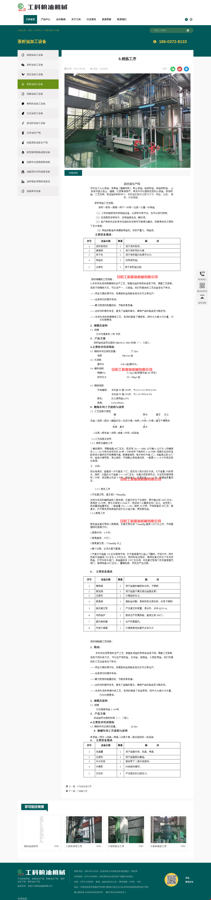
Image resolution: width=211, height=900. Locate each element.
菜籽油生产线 (34, 873)
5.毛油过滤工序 (84, 778)
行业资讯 (142, 8)
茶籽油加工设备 (52, 22)
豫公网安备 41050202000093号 (88, 884)
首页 (30, 22)
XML (139, 873)
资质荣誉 (157, 8)
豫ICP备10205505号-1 (116, 884)
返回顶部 (202, 303)
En (191, 8)
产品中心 (96, 8)
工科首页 (81, 8)
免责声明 (105, 898)
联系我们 (172, 8)
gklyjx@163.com (109, 873)
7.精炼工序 (82, 782)
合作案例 (111, 8)
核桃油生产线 (38, 870)
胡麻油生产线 (52, 870)
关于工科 (127, 8)
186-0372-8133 (173, 33)
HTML (132, 873)
